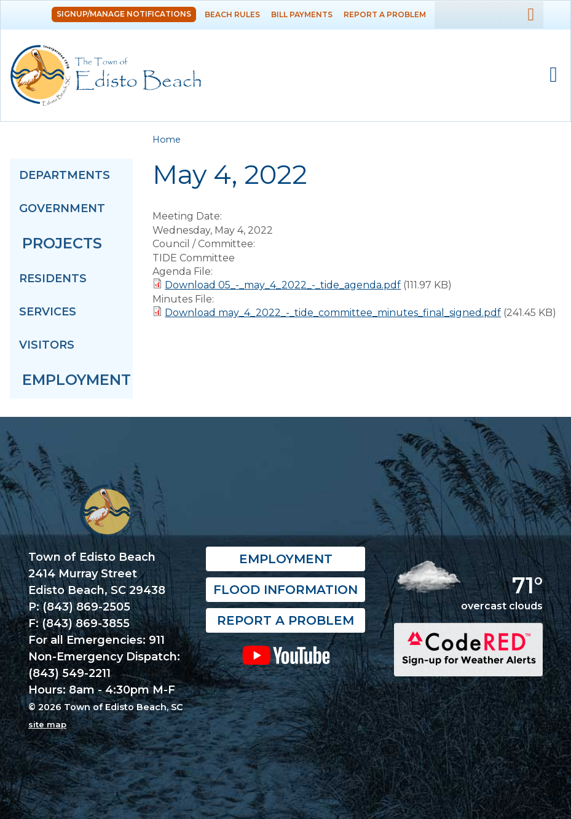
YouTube (285, 655)
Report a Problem (385, 14)
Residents (53, 278)
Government (62, 208)
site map (47, 724)
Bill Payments (302, 14)
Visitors (46, 345)
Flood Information (285, 589)
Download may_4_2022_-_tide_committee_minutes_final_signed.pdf (333, 312)
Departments (64, 175)
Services (47, 311)
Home (166, 139)
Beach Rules (232, 14)
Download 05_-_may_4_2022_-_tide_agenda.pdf (283, 285)
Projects (62, 243)
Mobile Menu (553, 75)
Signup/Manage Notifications (124, 13)
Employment (76, 380)
